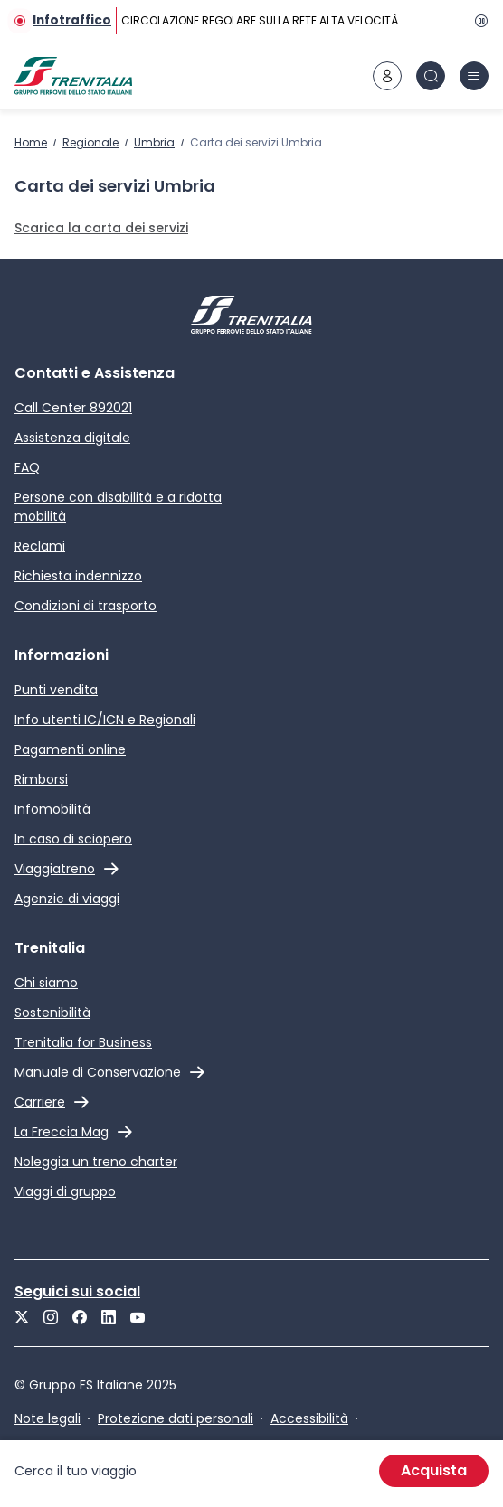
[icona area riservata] (387, 75)
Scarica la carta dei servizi (101, 228)
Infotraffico (72, 20)
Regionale (90, 142)
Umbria (154, 142)
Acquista (434, 1470)
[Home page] (73, 76)
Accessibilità (309, 1418)
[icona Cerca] (430, 75)
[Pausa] (478, 21)
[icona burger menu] (474, 75)
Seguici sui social (77, 1291)
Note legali (47, 1418)
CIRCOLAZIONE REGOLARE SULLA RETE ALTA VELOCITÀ (259, 20)
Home (30, 142)
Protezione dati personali (175, 1418)
